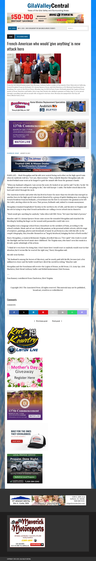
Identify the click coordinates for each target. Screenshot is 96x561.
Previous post (40, 321)
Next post (57, 321)
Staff (17, 153)
